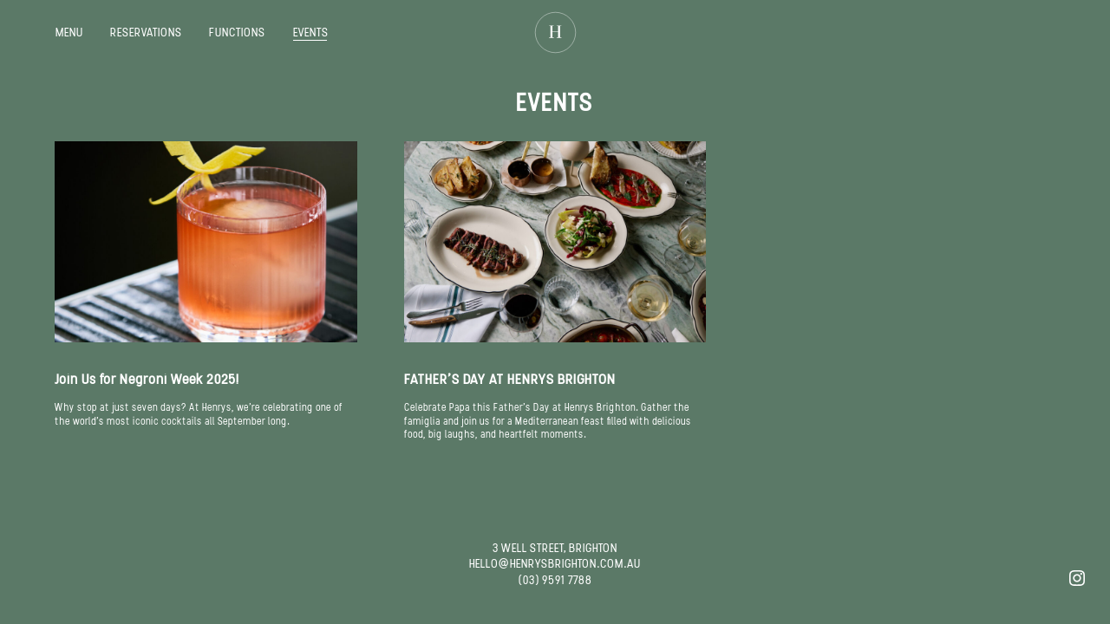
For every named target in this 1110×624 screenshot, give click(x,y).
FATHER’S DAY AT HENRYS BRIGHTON (510, 378)
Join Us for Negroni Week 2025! (146, 378)
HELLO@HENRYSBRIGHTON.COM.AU (555, 563)
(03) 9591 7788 (555, 580)
